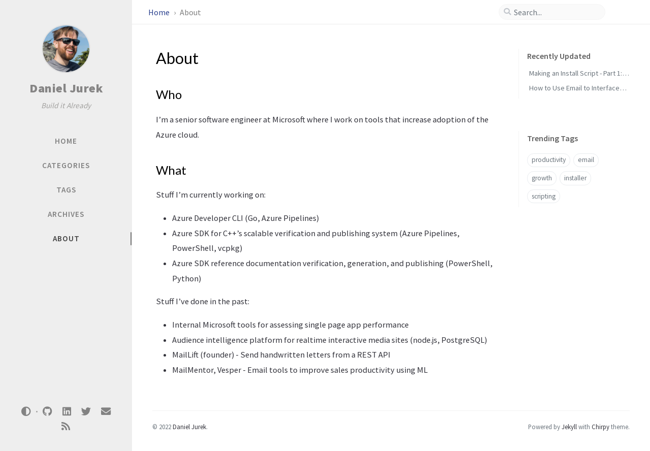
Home (159, 12)
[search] (556, 12)
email (586, 159)
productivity (549, 159)
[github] (47, 411)
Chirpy (600, 427)
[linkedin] (66, 411)
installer (575, 178)
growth (542, 178)
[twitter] (86, 411)
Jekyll (569, 427)
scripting (544, 196)
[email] (105, 411)
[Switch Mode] (26, 411)
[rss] (66, 426)
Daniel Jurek (66, 88)
